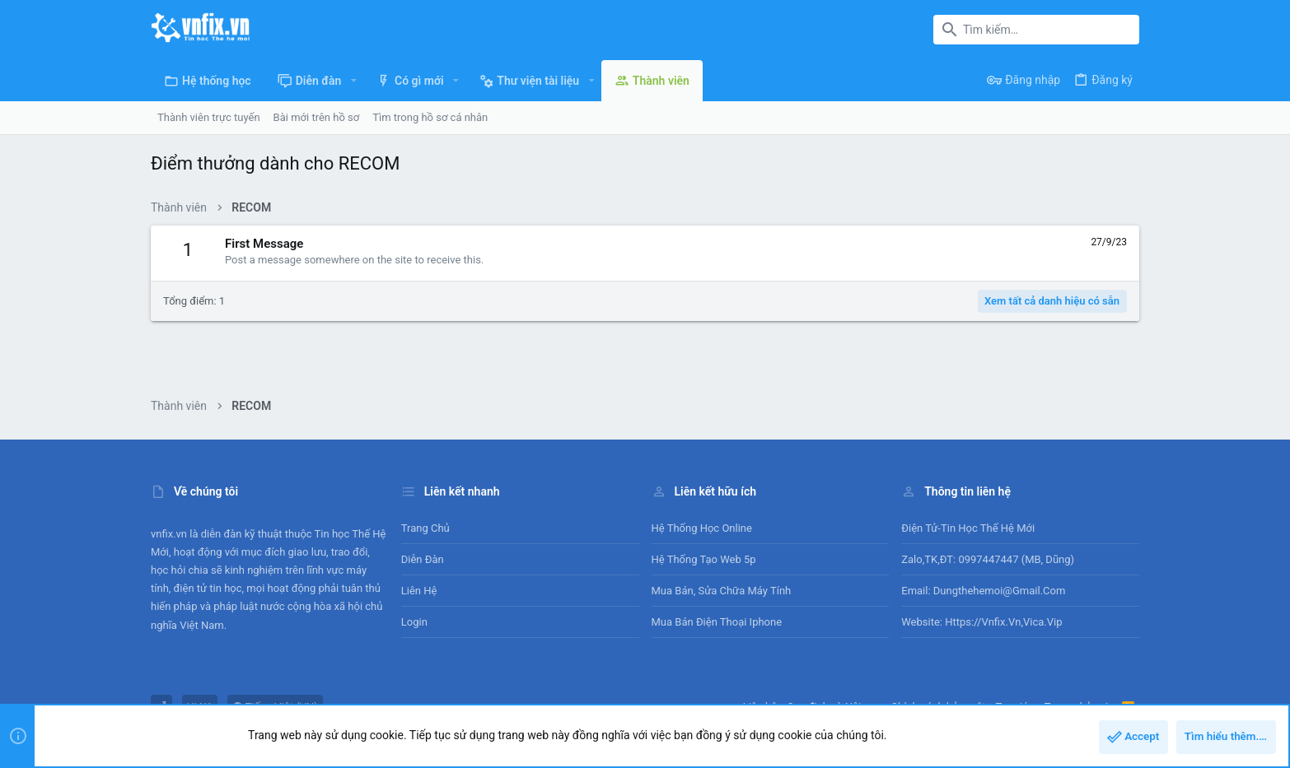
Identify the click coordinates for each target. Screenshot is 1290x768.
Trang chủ (425, 528)
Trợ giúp (1015, 707)
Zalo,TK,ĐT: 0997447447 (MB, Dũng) (987, 559)
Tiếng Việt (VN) (275, 707)
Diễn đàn (422, 559)
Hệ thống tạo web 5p (704, 559)
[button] (353, 81)
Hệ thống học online (702, 528)
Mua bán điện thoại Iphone (717, 622)
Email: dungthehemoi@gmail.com (983, 590)
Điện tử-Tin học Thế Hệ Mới (968, 528)
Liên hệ (419, 590)
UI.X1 (200, 707)
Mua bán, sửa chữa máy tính (722, 590)
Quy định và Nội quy (834, 707)
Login (414, 622)
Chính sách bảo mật (937, 707)
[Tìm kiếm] (1036, 29)
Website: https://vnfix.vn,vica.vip (981, 622)
